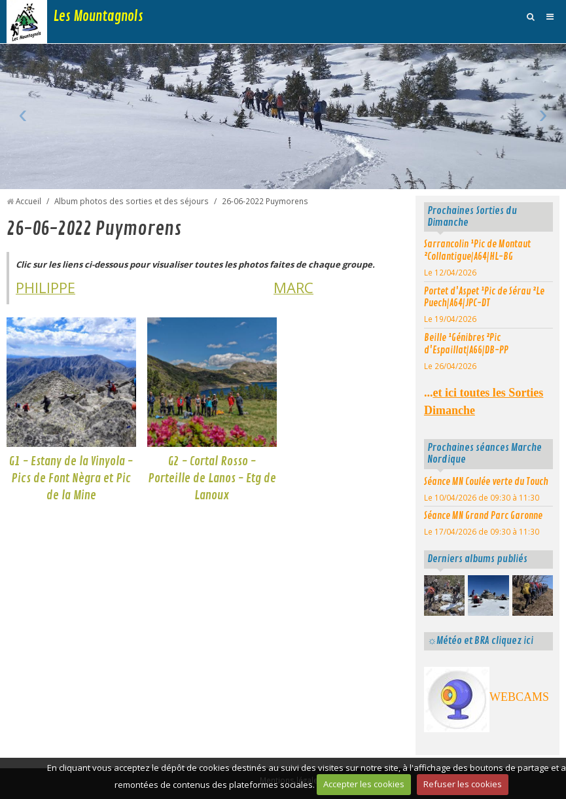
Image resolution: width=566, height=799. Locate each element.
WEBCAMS (519, 696)
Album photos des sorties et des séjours (131, 201)
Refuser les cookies (462, 784)
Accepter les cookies (363, 784)
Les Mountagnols (98, 16)
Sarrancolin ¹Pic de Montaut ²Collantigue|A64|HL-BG (477, 250)
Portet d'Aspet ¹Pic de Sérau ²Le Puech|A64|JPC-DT (484, 297)
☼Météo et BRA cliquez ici (480, 640)
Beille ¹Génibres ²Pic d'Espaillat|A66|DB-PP (466, 344)
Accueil (28, 201)
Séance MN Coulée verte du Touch (486, 482)
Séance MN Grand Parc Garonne (483, 516)
